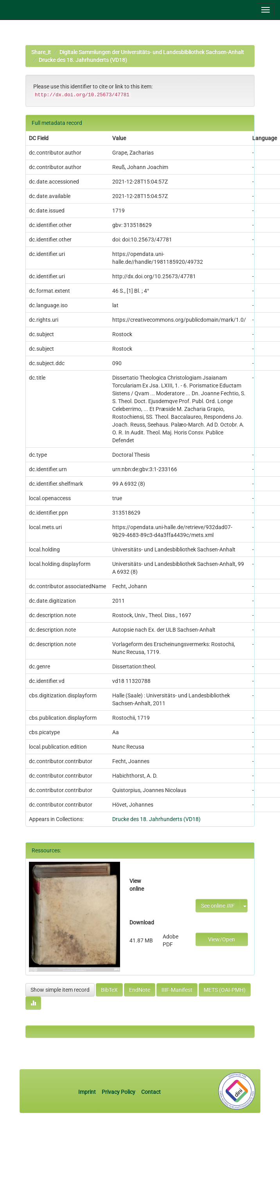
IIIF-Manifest (177, 990)
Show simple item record (60, 990)
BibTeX (109, 990)
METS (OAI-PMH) (225, 990)
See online (217, 905)
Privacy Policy (118, 1092)
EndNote (139, 990)
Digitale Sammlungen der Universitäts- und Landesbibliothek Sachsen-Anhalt (151, 52)
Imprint (87, 1092)
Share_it (41, 52)
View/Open (221, 939)
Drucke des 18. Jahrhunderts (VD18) (83, 60)
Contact (151, 1092)
